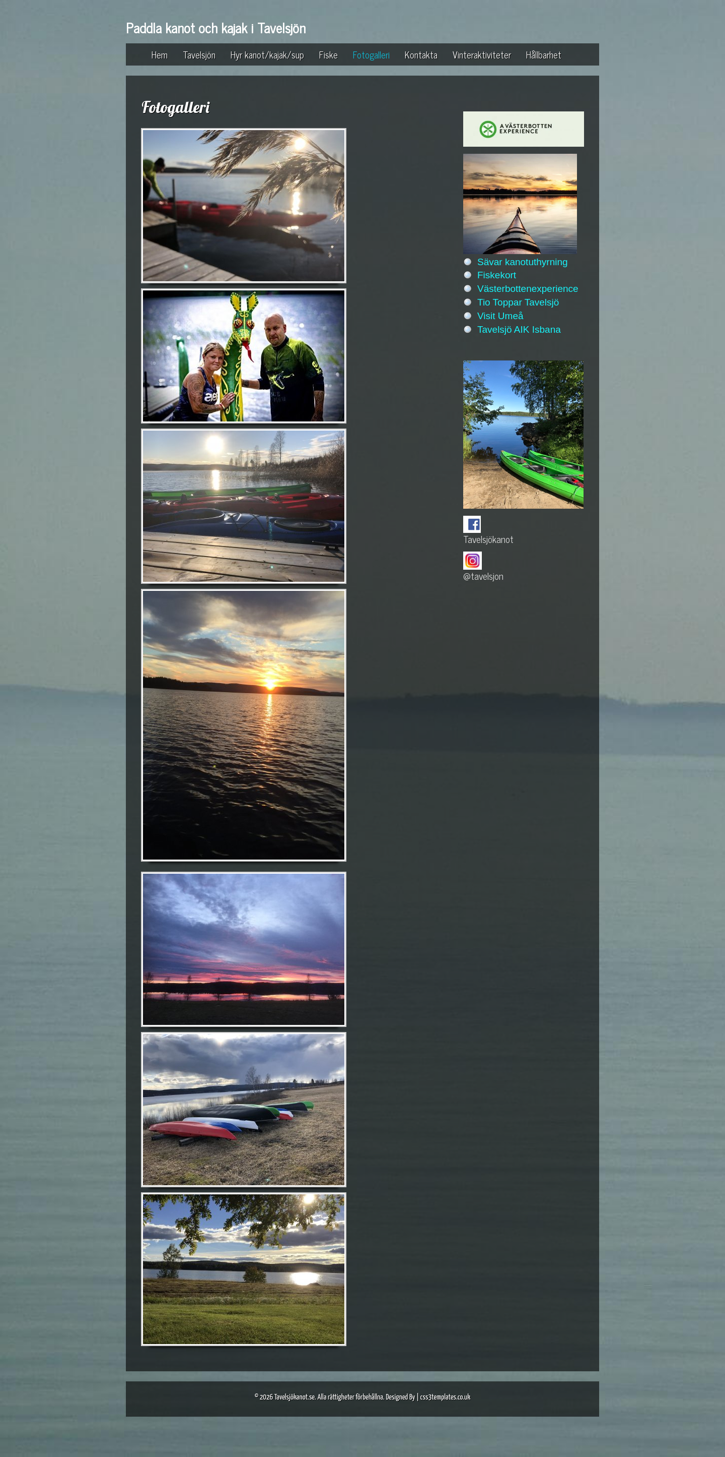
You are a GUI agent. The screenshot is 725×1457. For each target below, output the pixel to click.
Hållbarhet (543, 54)
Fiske (328, 54)
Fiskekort (496, 275)
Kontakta (421, 54)
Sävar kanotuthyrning (522, 262)
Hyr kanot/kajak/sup (267, 54)
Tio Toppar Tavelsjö (518, 302)
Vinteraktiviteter (482, 54)
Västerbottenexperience (527, 288)
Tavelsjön (199, 54)
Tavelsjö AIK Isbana (519, 329)
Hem (160, 54)
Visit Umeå (500, 316)
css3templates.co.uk (445, 1397)
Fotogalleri (371, 54)
